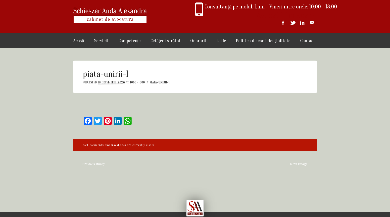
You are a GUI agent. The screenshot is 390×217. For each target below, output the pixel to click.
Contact (307, 40)
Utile (221, 40)
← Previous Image (91, 164)
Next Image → (301, 164)
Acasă (78, 40)
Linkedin (302, 22)
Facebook (283, 22)
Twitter (292, 22)
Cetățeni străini (165, 40)
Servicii (101, 40)
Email (312, 22)
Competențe (129, 40)
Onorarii (198, 40)
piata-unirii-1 (160, 82)
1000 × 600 (137, 82)
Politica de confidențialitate (263, 40)
